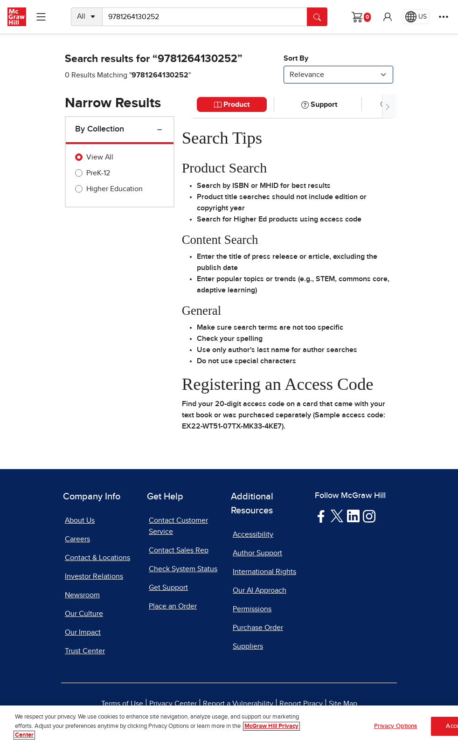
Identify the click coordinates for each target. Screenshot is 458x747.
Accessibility (253, 534)
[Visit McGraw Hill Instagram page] (369, 515)
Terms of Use (122, 703)
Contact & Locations (97, 557)
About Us (80, 520)
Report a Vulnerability (238, 703)
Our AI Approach (259, 590)
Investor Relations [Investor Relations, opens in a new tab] (94, 576)
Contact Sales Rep (178, 550)
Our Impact (83, 632)
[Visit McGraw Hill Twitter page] (337, 515)
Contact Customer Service (178, 526)
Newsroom (82, 595)
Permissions (252, 609)
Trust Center (85, 651)
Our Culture (84, 613)
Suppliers (248, 646)
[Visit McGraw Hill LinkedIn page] (353, 515)
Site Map (343, 703)
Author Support (257, 553)
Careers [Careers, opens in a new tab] (77, 539)
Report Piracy (301, 703)
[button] (387, 16)
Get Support (168, 587)
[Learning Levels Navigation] (41, 16)
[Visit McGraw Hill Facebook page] (321, 515)
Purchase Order (258, 627)
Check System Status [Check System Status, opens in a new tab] (183, 569)
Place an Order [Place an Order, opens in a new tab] (173, 606)
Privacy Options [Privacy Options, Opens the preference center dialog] (395, 730)
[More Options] (443, 16)
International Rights (264, 571)
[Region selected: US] (416, 16)
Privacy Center (173, 703)
